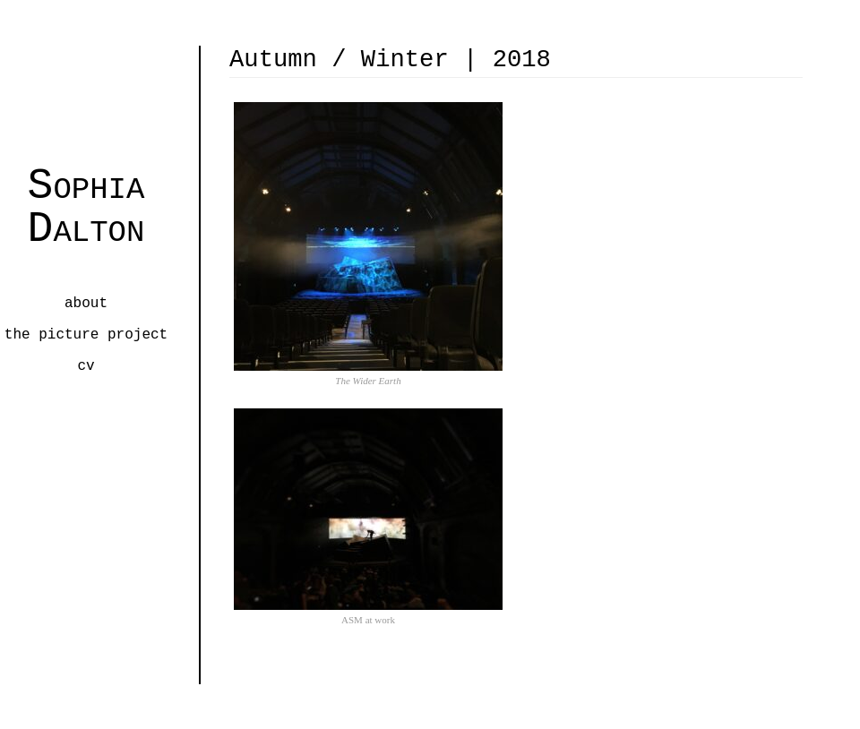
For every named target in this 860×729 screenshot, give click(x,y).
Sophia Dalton (86, 206)
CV (85, 366)
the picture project (86, 335)
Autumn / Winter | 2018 (390, 59)
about (86, 304)
